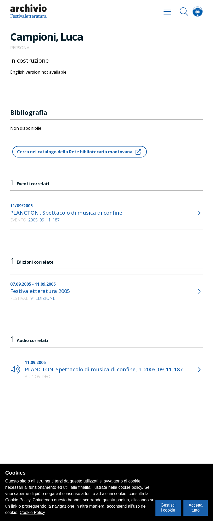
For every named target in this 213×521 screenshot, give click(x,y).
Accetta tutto (196, 507)
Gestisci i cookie (168, 507)
